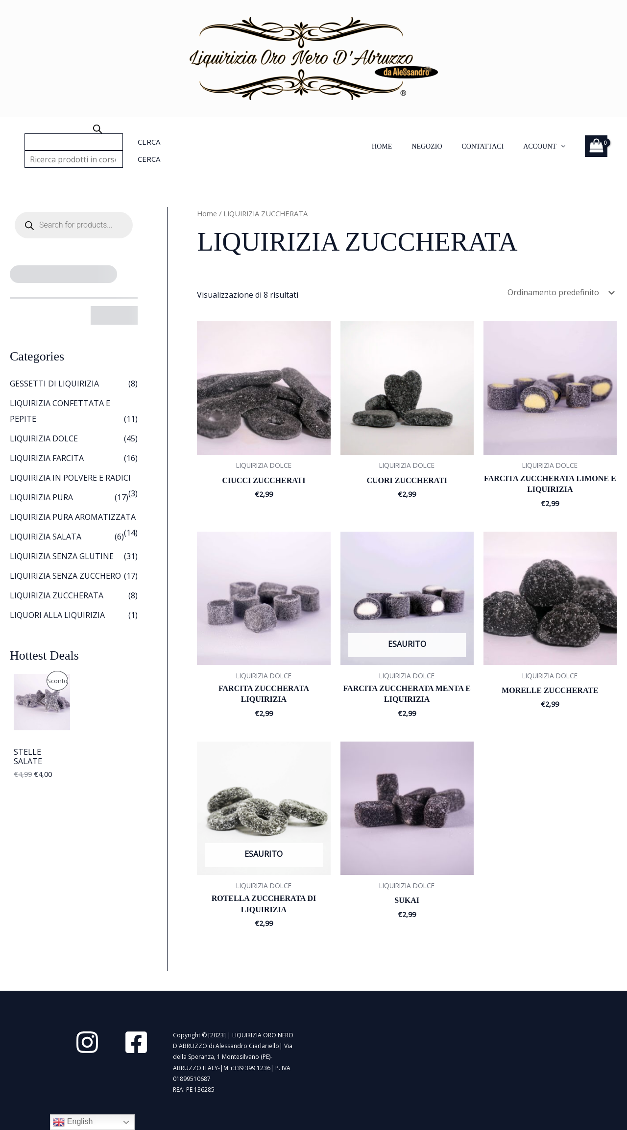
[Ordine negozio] (560, 292)
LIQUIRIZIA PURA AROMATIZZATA (73, 517)
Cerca (149, 142)
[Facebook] (136, 1042)
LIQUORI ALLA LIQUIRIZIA (57, 615)
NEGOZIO (426, 146)
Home (207, 213)
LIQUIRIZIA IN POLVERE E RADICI (70, 477)
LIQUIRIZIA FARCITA (47, 458)
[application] (560, 146)
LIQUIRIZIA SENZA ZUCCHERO (65, 575)
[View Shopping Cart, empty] (596, 146)
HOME (382, 146)
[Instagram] (87, 1042)
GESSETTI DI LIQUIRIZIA (54, 383)
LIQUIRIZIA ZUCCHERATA (56, 595)
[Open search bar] (97, 129)
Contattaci (483, 146)
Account (544, 146)
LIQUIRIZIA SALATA (45, 536)
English (73, 1122)
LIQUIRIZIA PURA (41, 497)
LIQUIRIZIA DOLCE (44, 438)
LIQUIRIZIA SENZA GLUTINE (62, 556)
